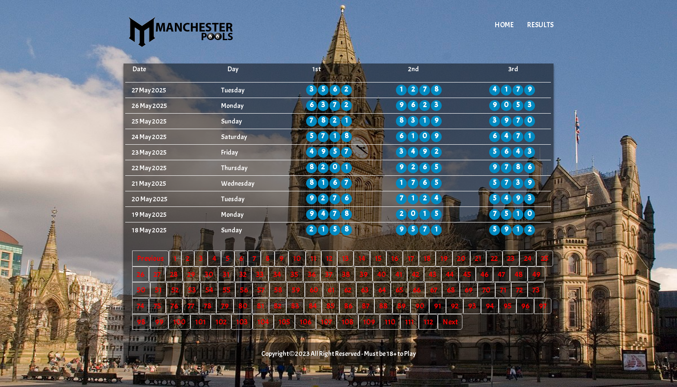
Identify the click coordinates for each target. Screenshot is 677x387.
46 (484, 274)
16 (394, 258)
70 (486, 290)
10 (297, 258)
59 (296, 290)
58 (278, 290)
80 (242, 306)
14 (361, 258)
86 (348, 306)
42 (415, 274)
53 (192, 290)
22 (494, 258)
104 (263, 322)
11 (313, 258)
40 (381, 274)
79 (225, 306)
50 (141, 290)
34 (277, 274)
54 (209, 290)
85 (330, 306)
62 (347, 290)
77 (190, 306)
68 (451, 290)
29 (191, 274)
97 (543, 306)
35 (294, 274)
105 (284, 322)
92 (455, 306)
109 (369, 322)
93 (472, 306)
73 (536, 290)
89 (401, 306)
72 (519, 290)
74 (140, 306)
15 (378, 258)
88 (383, 306)
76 (174, 306)
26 (140, 274)
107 (326, 322)
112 (428, 322)
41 (398, 274)
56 (244, 290)
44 (450, 274)
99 (159, 322)
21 (478, 258)
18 (427, 258)
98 (141, 322)
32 (243, 274)
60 (314, 290)
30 (209, 274)
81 (260, 306)
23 (511, 258)
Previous (150, 258)
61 (331, 290)
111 (409, 322)
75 (157, 306)
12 (329, 258)
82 (278, 306)
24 (527, 258)
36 (312, 274)
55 (227, 290)
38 (346, 274)
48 (519, 274)
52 (175, 290)
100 (179, 322)
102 (221, 322)
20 (461, 258)
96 (525, 306)
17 (411, 258)
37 (328, 274)
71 (503, 290)
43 (433, 274)
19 (444, 258)
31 (226, 274)
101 (200, 322)
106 (305, 322)
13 (345, 258)
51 (158, 290)
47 (501, 274)
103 (242, 322)
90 (419, 306)
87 (366, 306)
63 (365, 290)
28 (174, 274)
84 (313, 306)
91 (437, 306)
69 (469, 290)
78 (208, 306)
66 (417, 290)
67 (433, 290)
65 (399, 290)
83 (295, 306)
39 (364, 274)
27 (157, 274)
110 (390, 322)
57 (261, 290)
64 (382, 290)
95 (507, 306)
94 (490, 306)
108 (348, 322)
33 (260, 274)
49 (536, 274)
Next (450, 322)
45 (467, 274)
